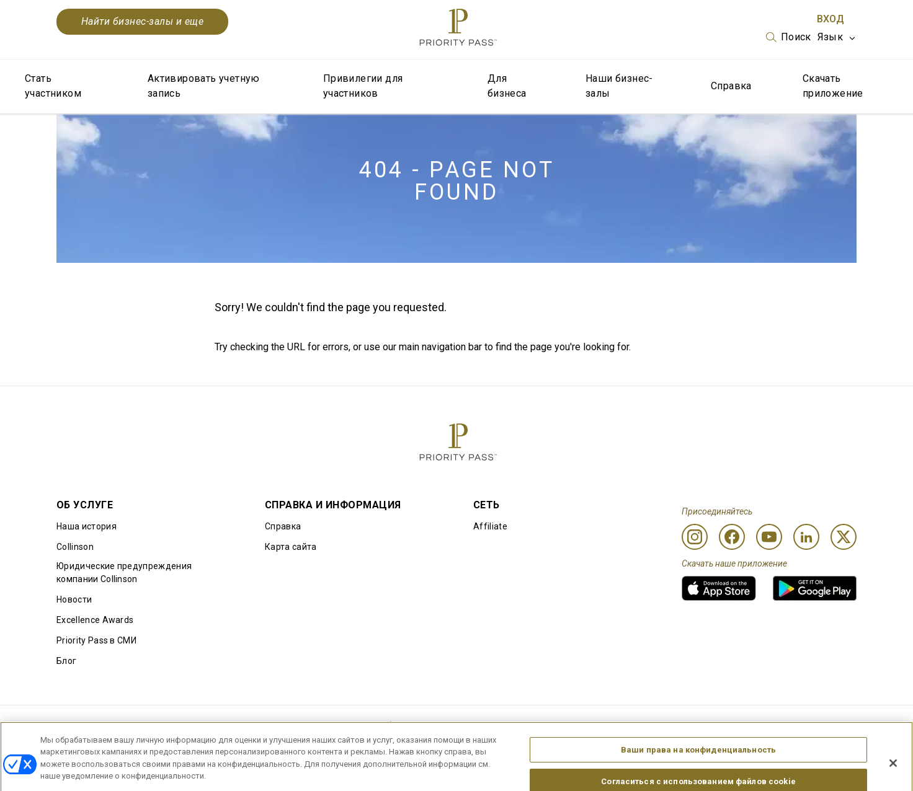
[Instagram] (695, 537)
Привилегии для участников (363, 86)
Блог (66, 661)
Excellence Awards (94, 620)
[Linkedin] (806, 537)
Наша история (86, 526)
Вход (830, 19)
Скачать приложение (833, 86)
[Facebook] (732, 537)
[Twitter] (844, 537)
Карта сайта (291, 547)
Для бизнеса (507, 86)
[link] (719, 588)
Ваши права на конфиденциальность (698, 757)
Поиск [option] (796, 37)
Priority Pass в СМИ (96, 640)
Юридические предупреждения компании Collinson (124, 572)
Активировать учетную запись (204, 86)
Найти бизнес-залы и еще (142, 21)
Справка (731, 86)
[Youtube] (769, 537)
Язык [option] (830, 37)
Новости (74, 599)
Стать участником (53, 86)
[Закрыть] (893, 770)
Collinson (75, 547)
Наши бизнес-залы (619, 86)
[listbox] (788, 37)
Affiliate (490, 526)
